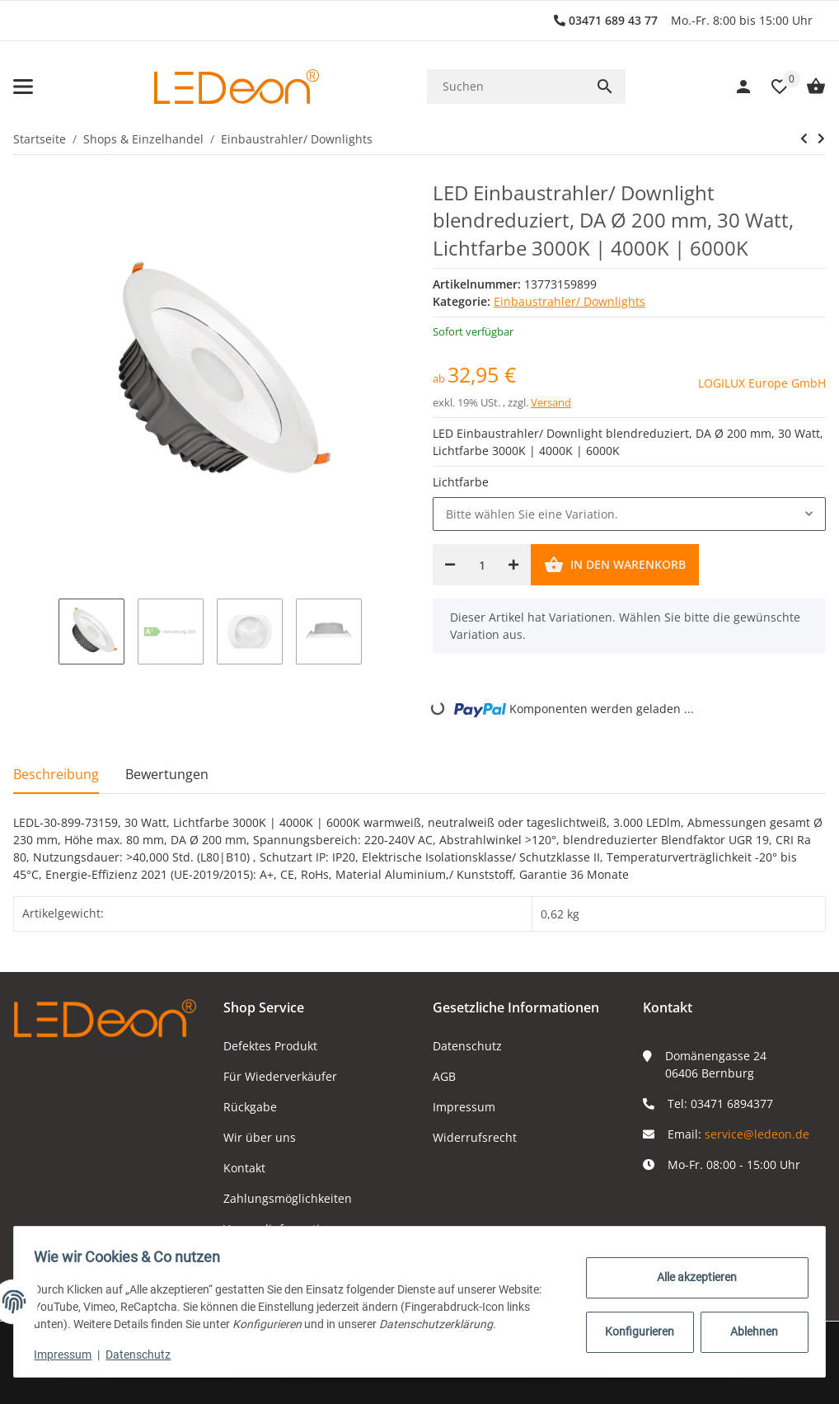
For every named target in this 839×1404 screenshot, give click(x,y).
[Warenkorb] (808, 86)
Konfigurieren (634, 1331)
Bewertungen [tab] (167, 774)
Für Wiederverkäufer (280, 1076)
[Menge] (481, 564)
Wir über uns (259, 1137)
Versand (551, 402)
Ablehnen (748, 1331)
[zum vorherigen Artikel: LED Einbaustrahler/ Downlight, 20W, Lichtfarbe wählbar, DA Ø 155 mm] (804, 138)
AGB (444, 1076)
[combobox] (629, 514)
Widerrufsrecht (475, 1137)
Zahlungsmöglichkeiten (287, 1198)
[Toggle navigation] (23, 86)
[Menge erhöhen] (513, 564)
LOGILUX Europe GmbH (762, 383)
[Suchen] (505, 86)
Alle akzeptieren (691, 1277)
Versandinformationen (285, 1229)
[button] (771, 86)
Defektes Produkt (270, 1046)
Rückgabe (250, 1107)
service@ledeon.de (757, 1134)
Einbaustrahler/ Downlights (569, 301)
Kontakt (244, 1168)
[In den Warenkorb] (615, 564)
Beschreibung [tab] (56, 774)
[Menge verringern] (450, 564)
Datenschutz (467, 1046)
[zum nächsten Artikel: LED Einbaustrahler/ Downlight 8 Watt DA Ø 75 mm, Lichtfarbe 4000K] (821, 138)
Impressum (464, 1107)
